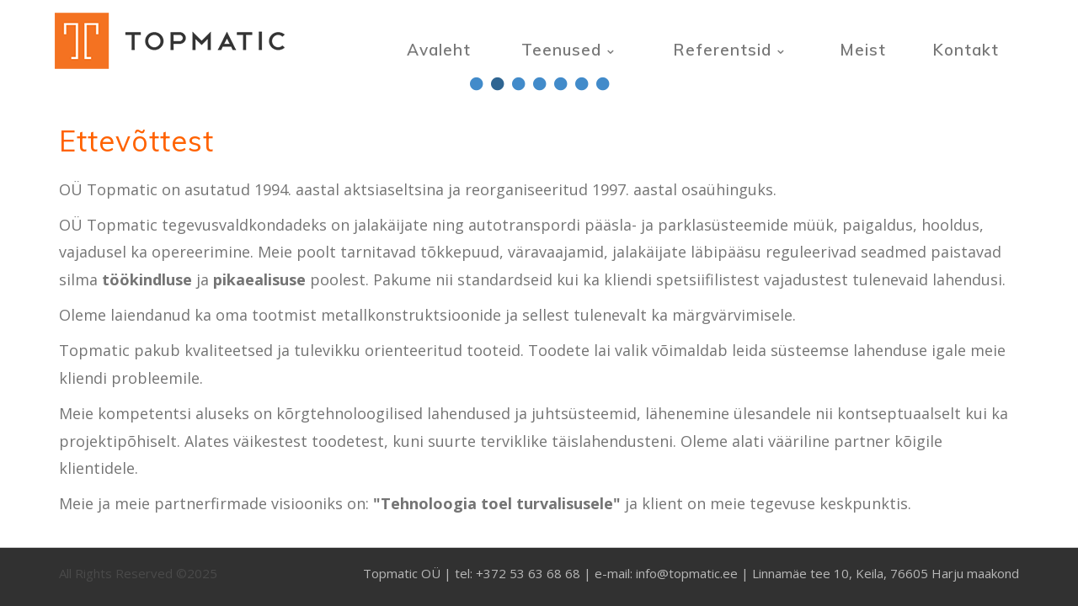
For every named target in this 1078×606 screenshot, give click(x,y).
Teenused (561, 50)
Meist (863, 50)
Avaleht (439, 50)
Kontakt (965, 50)
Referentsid (722, 50)
